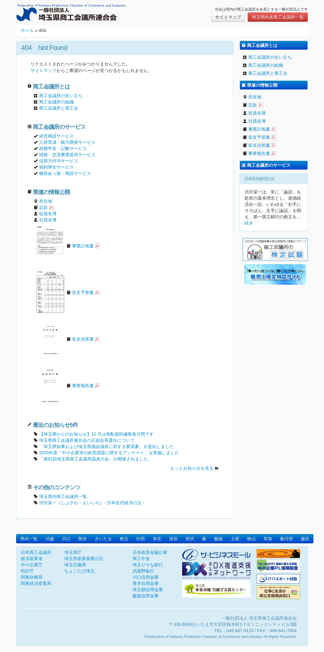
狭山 (251, 538)
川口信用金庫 (146, 577)
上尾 (235, 538)
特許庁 (27, 570)
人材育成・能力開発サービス (67, 142)
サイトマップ (228, 17)
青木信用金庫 (146, 583)
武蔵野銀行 (143, 570)
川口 (66, 538)
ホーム (27, 30)
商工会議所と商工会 (56, 108)
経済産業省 (32, 558)
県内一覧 (29, 538)
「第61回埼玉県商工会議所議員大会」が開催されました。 (96, 458)
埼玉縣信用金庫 (148, 589)
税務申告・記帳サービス (63, 148)
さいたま (103, 538)
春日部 (286, 538)
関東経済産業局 (36, 583)
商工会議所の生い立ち (58, 95)
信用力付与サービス (58, 160)
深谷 (173, 538)
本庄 (157, 538)
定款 (41, 207)
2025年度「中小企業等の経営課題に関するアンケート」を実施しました (109, 452)
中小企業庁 (32, 564)
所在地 (43, 201)
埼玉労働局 (75, 564)
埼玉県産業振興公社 (83, 558)
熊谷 (82, 538)
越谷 (305, 538)
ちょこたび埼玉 (79, 570)
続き (249, 222)
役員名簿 (45, 213)
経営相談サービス (56, 136)
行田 (140, 538)
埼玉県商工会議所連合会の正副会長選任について (87, 440)
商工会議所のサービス (265, 165)
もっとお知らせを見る (192, 468)
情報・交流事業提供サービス (67, 154)
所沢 (190, 538)
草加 (267, 538)
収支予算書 (64, 292)
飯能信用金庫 (146, 595)
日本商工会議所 (36, 552)
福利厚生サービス (56, 167)
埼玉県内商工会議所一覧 (60, 496)
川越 (49, 538)
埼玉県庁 (73, 552)
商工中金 (141, 558)
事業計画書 (64, 246)
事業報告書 (64, 385)
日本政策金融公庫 (150, 552)
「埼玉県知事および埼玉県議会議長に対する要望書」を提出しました (106, 446)
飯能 (218, 538)
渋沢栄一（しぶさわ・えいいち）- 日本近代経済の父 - (89, 502)
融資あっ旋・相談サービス (65, 173)
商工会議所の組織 (54, 101)
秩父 (124, 538)
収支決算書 (64, 339)
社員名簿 (45, 219)
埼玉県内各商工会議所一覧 (278, 17)
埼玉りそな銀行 (148, 564)
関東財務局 (32, 577)
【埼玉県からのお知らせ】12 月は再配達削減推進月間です (96, 434)
